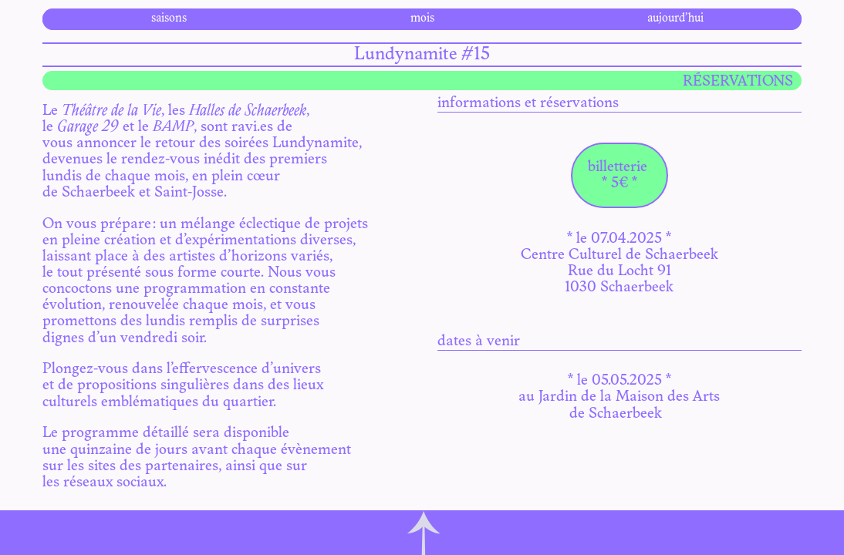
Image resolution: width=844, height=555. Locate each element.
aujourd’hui (675, 19)
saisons (169, 19)
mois (422, 19)
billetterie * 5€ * (619, 175)
